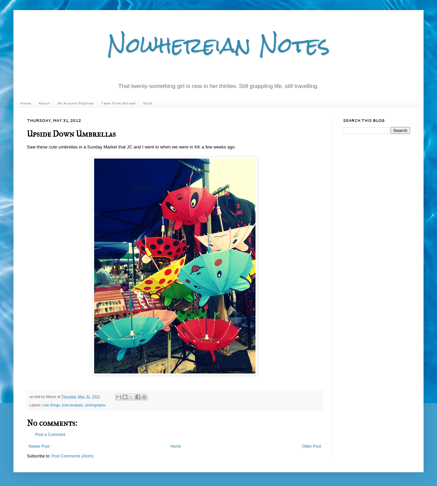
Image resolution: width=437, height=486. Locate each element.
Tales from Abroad (118, 103)
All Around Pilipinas (75, 103)
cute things (51, 405)
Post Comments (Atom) (72, 456)
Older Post (311, 446)
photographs (95, 405)
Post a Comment (50, 434)
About (44, 103)
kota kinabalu (72, 405)
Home (25, 103)
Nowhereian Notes (218, 45)
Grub (147, 103)
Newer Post (39, 446)
